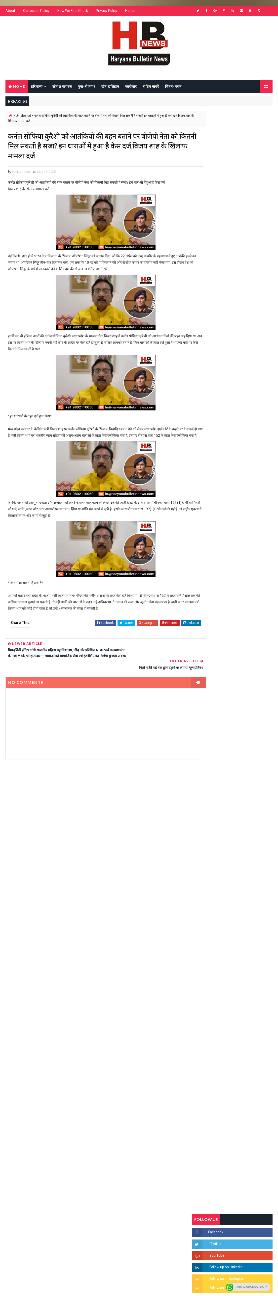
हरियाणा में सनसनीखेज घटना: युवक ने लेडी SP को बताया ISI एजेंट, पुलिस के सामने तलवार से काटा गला (242, 616)
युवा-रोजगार (86, 88)
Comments (259, 487)
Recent (206, 487)
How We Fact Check (72, 12)
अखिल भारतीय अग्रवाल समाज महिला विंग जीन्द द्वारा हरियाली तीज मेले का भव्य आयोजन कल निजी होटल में (242, 657)
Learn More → (23, 1155)
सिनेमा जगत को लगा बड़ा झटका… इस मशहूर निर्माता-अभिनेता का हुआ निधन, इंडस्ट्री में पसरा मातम (244, 717)
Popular (232, 487)
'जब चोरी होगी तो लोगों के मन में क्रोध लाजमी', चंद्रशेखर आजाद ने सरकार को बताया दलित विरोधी (244, 595)
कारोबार (131, 88)
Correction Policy (36, 12)
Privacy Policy (106, 12)
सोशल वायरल (62, 88)
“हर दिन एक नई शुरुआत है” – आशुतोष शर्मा (243, 632)
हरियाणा (37, 88)
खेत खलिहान (110, 88)
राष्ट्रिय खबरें (151, 88)
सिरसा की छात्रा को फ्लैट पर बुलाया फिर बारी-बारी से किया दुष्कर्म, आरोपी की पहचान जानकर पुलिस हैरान (243, 574)
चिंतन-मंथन (173, 88)
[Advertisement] (96, 818)
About (10, 12)
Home (130, 12)
